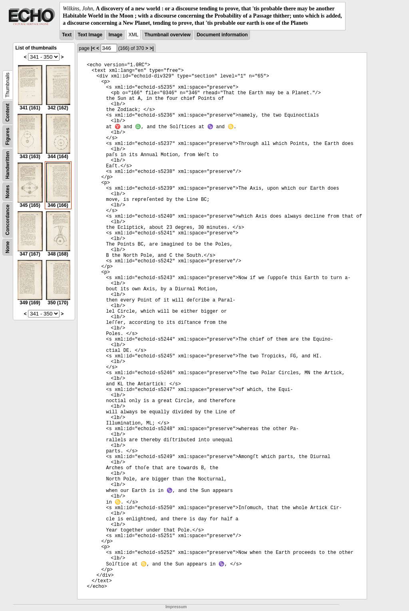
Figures (7, 136)
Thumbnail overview (168, 35)
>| (151, 48)
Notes (7, 191)
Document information (222, 35)
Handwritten (7, 165)
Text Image (89, 35)
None (7, 247)
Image (116, 35)
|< (93, 48)
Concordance (7, 219)
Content (7, 112)
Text (66, 35)
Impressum (176, 607)
